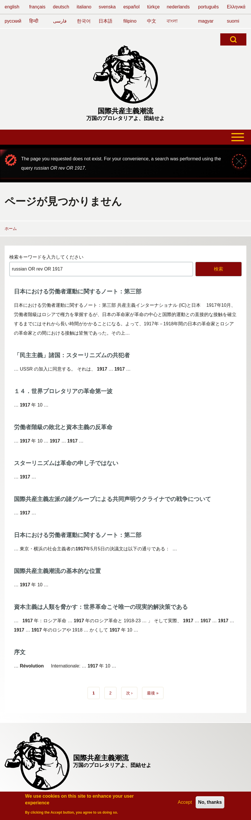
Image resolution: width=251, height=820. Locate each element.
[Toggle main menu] (125, 137)
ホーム (11, 228)
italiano (84, 6)
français (37, 6)
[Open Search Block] (233, 39)
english (12, 6)
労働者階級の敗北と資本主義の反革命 (63, 427)
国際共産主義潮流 (125, 111)
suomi (233, 21)
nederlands (178, 6)
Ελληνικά (236, 6)
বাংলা (172, 21)
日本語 (105, 21)
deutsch (61, 6)
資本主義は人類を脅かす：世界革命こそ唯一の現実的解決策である (101, 607)
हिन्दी (33, 21)
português (208, 6)
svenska (107, 6)
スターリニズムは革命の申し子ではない (66, 463)
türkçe (153, 6)
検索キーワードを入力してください (46, 257)
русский (13, 21)
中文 (151, 21)
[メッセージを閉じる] (239, 161)
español (131, 6)
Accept (185, 804)
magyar (205, 21)
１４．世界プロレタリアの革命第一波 (63, 391)
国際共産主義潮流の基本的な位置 (57, 571)
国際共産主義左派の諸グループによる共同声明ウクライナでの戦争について (112, 499)
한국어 (84, 21)
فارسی (60, 21)
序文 (20, 652)
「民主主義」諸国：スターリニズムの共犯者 (72, 355)
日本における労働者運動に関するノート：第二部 (77, 535)
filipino (129, 21)
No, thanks (210, 804)
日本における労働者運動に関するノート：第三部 (77, 291)
